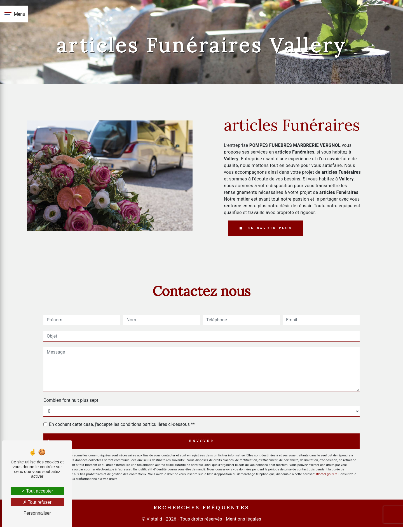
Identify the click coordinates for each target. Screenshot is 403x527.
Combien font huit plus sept (70, 400)
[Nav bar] (14, 14)
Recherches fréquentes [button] (202, 507)
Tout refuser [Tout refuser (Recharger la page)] (37, 502)
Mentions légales (243, 519)
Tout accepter (37, 491)
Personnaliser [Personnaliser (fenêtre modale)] (37, 513)
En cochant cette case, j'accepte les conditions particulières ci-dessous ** (122, 424)
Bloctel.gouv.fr (326, 474)
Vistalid (154, 519)
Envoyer (201, 441)
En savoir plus (265, 228)
